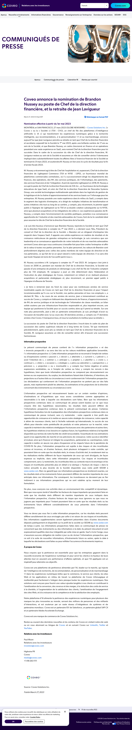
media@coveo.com (33, 657)
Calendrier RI (73, 79)
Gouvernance (58, 14)
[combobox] (94, 5)
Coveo (62, 625)
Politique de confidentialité (103, 722)
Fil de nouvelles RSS (89, 709)
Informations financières (41, 14)
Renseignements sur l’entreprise (78, 14)
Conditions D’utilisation (122, 722)
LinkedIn (94, 625)
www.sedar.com (31, 470)
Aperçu (4, 14)
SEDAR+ (117, 14)
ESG (124, 14)
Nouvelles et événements (19, 14)
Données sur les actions (103, 14)
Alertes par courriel (89, 79)
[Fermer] (65, 711)
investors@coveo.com (34, 645)
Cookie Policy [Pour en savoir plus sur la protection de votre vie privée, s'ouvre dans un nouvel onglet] (35, 717)
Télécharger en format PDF (96, 117)
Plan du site (106, 724)
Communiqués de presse (54, 79)
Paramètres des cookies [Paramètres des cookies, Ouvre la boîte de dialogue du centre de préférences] (34, 721)
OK (13, 721)
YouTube (28, 628)
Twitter (102, 625)
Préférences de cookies (83, 722)
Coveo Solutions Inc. (96, 127)
